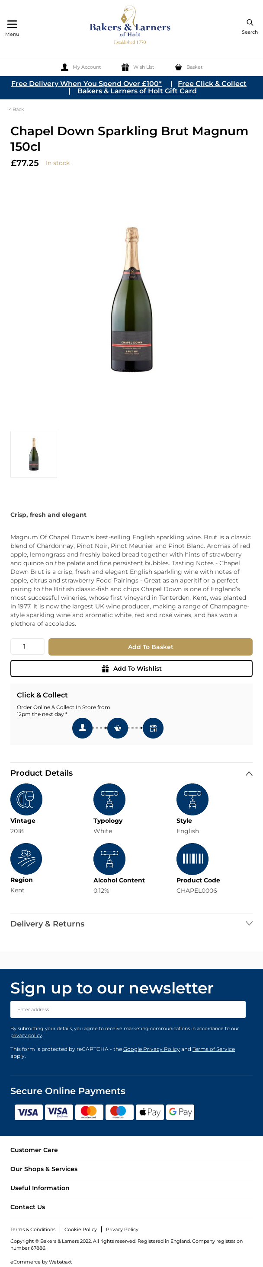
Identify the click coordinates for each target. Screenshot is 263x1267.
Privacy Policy (122, 1229)
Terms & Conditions (32, 1229)
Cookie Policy (80, 1229)
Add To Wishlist (132, 668)
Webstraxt (60, 1262)
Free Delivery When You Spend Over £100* (86, 84)
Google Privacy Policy (151, 1049)
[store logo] (130, 26)
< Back (16, 109)
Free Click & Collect (212, 84)
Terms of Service (213, 1049)
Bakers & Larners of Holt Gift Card (137, 91)
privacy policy (26, 1035)
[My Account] (81, 67)
